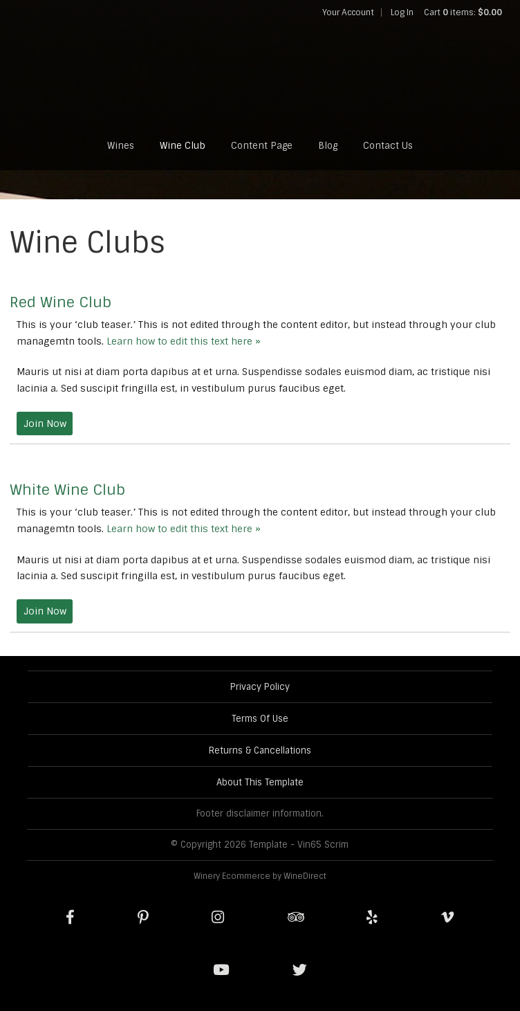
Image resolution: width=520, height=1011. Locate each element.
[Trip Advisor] (295, 917)
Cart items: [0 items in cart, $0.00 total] (463, 12)
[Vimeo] (447, 917)
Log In (402, 12)
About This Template (260, 782)
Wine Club (182, 146)
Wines (120, 146)
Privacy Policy (260, 687)
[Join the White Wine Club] (45, 611)
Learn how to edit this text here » (183, 341)
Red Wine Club (60, 302)
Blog (327, 146)
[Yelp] (372, 917)
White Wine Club (67, 489)
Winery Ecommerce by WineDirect (260, 876)
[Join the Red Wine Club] (45, 424)
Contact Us (388, 146)
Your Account (348, 12)
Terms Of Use (260, 719)
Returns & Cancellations (260, 750)
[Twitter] (300, 970)
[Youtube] (221, 970)
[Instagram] (218, 917)
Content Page (261, 146)
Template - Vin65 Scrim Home (260, 73)
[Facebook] (70, 917)
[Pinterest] (143, 917)
